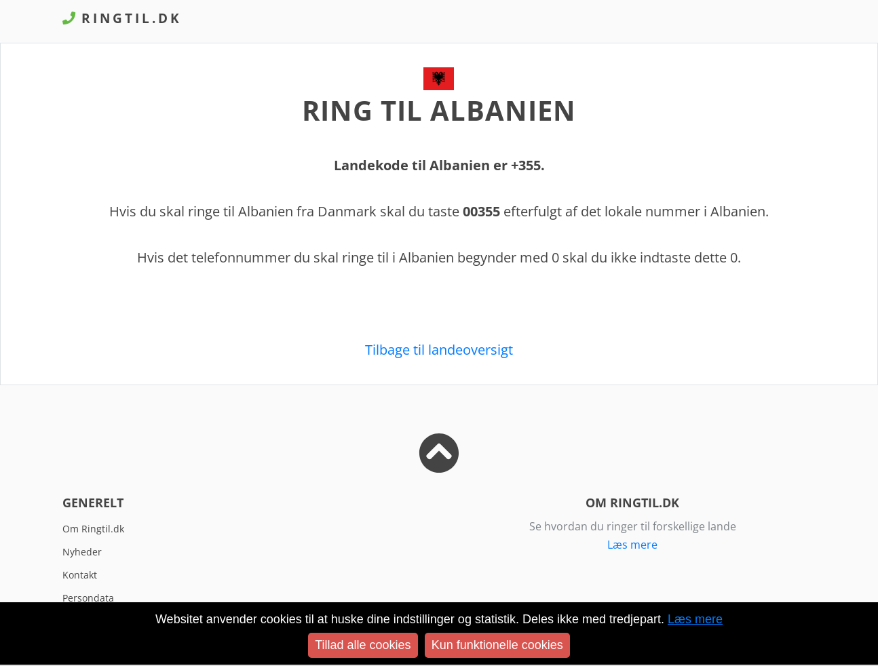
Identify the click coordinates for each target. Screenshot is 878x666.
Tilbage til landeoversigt (439, 349)
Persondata (88, 597)
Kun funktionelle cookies (497, 645)
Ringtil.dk (122, 18)
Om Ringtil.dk (93, 528)
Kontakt (79, 574)
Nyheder (82, 551)
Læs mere (632, 544)
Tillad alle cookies (363, 645)
